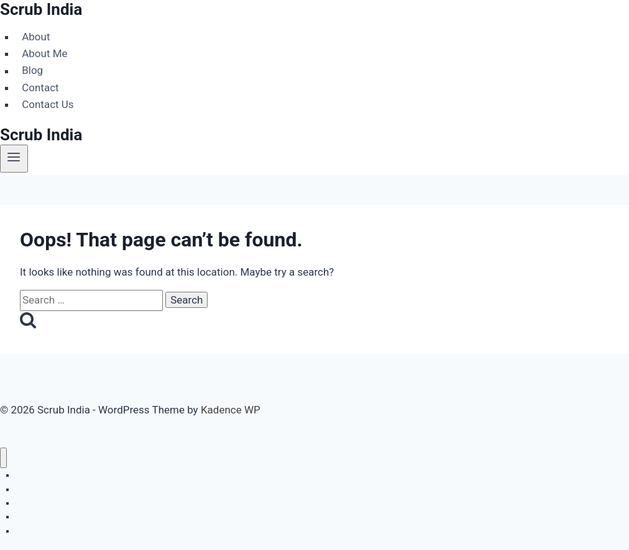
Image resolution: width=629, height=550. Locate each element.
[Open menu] (14, 158)
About (36, 36)
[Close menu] (3, 458)
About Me (44, 53)
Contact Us (47, 104)
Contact (40, 87)
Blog (32, 71)
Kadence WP (230, 409)
